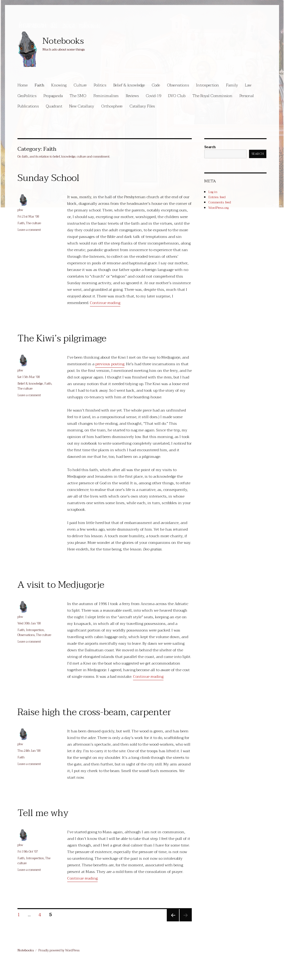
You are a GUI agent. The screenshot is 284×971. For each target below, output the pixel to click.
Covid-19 (153, 95)
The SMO (78, 95)
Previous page (172, 920)
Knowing (59, 85)
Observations (178, 85)
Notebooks (63, 41)
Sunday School (48, 178)
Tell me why (42, 813)
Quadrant (54, 106)
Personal (246, 95)
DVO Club (176, 95)
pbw (20, 210)
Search (210, 147)
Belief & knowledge (129, 85)
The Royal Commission (212, 95)
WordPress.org (218, 208)
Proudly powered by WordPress (58, 950)
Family (232, 85)
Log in (212, 192)
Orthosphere (111, 106)
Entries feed (217, 197)
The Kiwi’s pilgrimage (61, 338)
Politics (100, 85)
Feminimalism (106, 95)
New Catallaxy (81, 106)
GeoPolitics (26, 95)
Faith (39, 85)
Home (22, 85)
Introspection (207, 85)
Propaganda (53, 95)
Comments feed (219, 202)
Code (156, 85)
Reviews (132, 95)
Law (248, 85)
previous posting (109, 364)
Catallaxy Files (142, 106)
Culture (80, 85)
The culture (33, 223)
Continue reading (105, 303)
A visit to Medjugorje (60, 585)
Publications (28, 106)
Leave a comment (29, 229)
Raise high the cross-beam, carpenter (94, 712)
